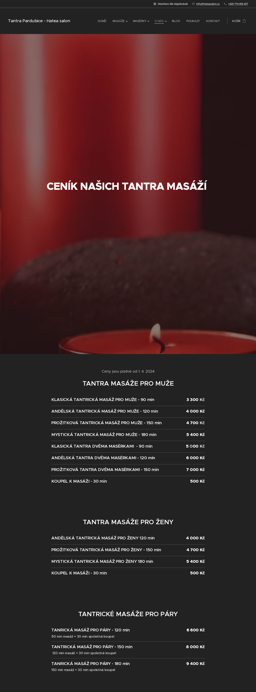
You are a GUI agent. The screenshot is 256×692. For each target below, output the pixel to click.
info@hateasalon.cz (208, 4)
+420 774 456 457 (238, 4)
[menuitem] (102, 21)
